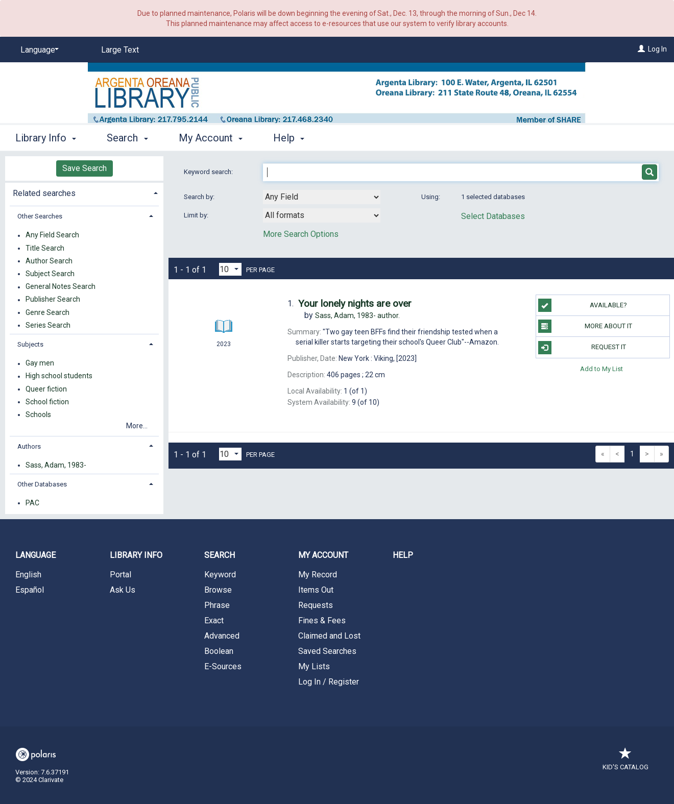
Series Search (48, 325)
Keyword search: (209, 172)
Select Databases (493, 216)
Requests (315, 605)
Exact (214, 620)
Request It (582, 347)
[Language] (37, 50)
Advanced (221, 636)
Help (403, 555)
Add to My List (601, 369)
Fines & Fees (322, 620)
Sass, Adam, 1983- (56, 465)
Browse (218, 590)
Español (29, 590)
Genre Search (47, 312)
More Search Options (301, 234)
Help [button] (288, 138)
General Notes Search (60, 287)
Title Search (45, 248)
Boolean (218, 651)
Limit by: (197, 215)
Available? (583, 305)
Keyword (220, 574)
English (28, 574)
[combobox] (321, 197)
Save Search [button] (84, 168)
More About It (585, 326)
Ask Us (122, 590)
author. (357, 315)
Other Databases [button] (42, 484)
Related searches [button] (44, 193)
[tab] (84, 192)
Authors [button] (29, 446)
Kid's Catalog (625, 762)
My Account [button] (211, 138)
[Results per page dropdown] (230, 269)
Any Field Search (52, 235)
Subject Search (50, 274)
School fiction (47, 402)
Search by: (200, 197)
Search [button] (127, 138)
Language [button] (35, 555)
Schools (38, 414)
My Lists (314, 666)
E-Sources (223, 666)
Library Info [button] (45, 138)
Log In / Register (328, 682)
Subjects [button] (30, 344)
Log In (657, 49)
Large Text (120, 50)
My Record (317, 574)
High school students (59, 376)
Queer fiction (46, 389)
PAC (32, 503)
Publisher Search (53, 300)
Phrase (217, 605)
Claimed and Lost (329, 636)
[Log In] (641, 49)
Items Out (315, 590)
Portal (120, 574)
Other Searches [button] (39, 216)
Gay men (40, 363)
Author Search (49, 261)
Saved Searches (327, 651)
